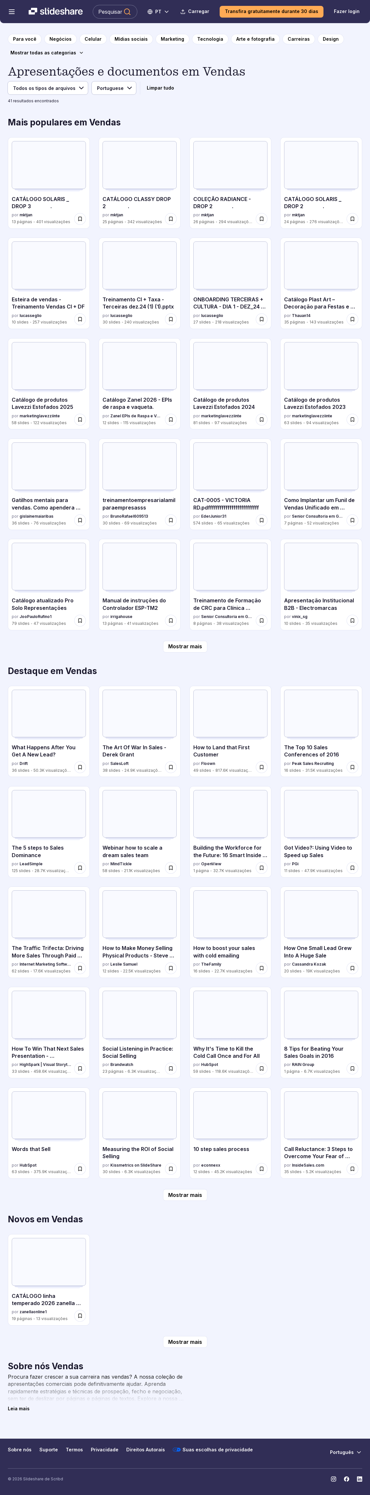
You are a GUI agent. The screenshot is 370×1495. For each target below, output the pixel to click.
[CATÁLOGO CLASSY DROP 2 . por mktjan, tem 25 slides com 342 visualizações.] (139, 182)
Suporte (48, 1449)
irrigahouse (121, 616)
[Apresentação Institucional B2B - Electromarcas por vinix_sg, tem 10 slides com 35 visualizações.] (321, 584)
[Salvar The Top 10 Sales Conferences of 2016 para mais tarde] (352, 767)
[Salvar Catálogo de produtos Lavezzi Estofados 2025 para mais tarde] (80, 419)
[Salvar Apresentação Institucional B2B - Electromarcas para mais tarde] (352, 620)
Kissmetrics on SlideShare (135, 1165)
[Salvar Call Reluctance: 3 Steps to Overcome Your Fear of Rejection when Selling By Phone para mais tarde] (352, 1169)
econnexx (210, 1165)
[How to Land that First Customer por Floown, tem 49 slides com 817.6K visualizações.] (230, 731)
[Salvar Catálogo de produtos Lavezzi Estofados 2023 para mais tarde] (352, 419)
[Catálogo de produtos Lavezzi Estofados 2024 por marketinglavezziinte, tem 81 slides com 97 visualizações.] (230, 383)
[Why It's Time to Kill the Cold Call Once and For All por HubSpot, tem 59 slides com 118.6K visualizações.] (230, 1032)
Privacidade (104, 1449)
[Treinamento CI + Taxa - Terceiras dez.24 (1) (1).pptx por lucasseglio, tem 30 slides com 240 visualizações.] (139, 283)
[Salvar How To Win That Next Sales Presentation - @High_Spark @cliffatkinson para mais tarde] (80, 1068)
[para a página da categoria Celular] (93, 39)
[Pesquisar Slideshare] (115, 11)
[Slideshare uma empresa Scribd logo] (56, 12)
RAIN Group (303, 1064)
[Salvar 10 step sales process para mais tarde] (261, 1169)
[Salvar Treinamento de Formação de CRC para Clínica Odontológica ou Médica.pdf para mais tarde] (261, 620)
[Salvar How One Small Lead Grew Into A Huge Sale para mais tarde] (352, 968)
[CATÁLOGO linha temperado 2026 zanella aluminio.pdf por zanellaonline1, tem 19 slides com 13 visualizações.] (49, 1279)
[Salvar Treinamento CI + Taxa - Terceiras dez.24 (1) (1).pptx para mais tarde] (171, 319)
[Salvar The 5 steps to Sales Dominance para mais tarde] (80, 868)
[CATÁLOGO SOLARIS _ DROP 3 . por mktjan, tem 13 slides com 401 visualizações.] (49, 182)
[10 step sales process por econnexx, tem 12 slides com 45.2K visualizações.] (230, 1133)
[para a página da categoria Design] (331, 39)
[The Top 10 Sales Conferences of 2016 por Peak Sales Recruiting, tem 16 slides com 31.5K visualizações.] (321, 731)
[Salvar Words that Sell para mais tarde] (80, 1169)
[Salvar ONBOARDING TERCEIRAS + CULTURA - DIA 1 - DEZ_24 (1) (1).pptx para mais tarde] (261, 319)
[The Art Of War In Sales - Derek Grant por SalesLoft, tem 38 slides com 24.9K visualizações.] (139, 731)
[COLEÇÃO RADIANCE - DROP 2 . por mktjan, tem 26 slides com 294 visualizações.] (230, 182)
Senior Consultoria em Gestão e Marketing (318, 516)
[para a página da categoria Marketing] (172, 39)
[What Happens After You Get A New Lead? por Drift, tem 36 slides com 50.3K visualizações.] (49, 731)
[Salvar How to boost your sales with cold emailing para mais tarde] (261, 968)
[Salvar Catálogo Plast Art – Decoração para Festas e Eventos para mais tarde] (352, 319)
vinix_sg (300, 616)
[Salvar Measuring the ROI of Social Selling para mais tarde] (171, 1169)
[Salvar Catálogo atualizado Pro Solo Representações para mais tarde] (80, 620)
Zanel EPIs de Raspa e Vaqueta (136, 415)
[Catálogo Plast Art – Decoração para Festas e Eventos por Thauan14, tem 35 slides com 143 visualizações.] (321, 283)
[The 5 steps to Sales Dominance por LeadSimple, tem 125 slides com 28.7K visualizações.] (49, 831)
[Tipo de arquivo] (48, 87)
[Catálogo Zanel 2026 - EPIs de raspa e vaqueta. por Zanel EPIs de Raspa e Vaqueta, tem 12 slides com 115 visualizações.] (139, 383)
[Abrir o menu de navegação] (12, 12)
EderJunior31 (213, 516)
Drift (24, 763)
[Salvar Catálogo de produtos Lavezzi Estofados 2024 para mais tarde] (261, 419)
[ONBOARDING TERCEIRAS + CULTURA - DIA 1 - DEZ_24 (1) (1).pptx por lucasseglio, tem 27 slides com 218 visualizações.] (230, 283)
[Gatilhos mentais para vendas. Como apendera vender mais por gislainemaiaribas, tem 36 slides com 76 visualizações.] (49, 484)
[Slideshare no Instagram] (333, 1479)
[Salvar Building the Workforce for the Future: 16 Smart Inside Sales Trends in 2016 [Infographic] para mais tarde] (261, 868)
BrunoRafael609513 (129, 516)
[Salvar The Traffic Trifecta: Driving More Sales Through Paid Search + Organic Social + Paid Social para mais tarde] (80, 968)
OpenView (211, 863)
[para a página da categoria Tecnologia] (210, 39)
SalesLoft (119, 763)
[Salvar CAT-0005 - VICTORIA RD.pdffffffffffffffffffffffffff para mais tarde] (261, 520)
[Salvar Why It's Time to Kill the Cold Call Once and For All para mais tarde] (261, 1068)
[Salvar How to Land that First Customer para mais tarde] (261, 767)
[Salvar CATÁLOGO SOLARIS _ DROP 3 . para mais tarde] (80, 219)
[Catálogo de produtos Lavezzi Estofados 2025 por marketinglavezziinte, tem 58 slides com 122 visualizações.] (49, 383)
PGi (295, 863)
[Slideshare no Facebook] (346, 1479)
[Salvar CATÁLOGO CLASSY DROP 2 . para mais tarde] (171, 219)
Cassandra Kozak (309, 964)
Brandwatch (121, 1064)
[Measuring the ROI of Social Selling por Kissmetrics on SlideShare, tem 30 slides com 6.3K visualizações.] (139, 1133)
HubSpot (209, 1064)
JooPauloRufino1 (35, 616)
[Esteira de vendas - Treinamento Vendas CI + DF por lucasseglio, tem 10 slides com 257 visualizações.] (49, 283)
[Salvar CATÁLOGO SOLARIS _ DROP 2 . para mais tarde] (352, 219)
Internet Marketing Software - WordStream (46, 964)
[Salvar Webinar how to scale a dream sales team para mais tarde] (171, 868)
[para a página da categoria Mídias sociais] (131, 39)
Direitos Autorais (145, 1449)
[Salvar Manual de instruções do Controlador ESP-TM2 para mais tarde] (171, 620)
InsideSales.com (308, 1165)
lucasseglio (31, 315)
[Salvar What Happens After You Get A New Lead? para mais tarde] (80, 767)
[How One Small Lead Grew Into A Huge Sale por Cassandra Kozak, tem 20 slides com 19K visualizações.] (321, 932)
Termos (74, 1449)
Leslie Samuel (123, 964)
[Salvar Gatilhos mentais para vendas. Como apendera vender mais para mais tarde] (80, 520)
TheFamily (211, 964)
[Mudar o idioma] (158, 11)
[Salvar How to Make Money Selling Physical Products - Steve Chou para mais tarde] (171, 968)
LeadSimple (31, 863)
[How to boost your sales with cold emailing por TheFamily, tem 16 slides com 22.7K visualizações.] (230, 932)
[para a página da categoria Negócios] (60, 39)
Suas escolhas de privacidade (213, 1450)
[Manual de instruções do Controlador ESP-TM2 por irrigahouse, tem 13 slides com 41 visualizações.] (139, 584)
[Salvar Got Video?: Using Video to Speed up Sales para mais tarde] (352, 868)
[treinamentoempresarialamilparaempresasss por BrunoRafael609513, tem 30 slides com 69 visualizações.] (139, 484)
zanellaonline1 (33, 1311)
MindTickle (121, 863)
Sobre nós (20, 1449)
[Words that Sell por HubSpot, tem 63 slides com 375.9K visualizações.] (49, 1133)
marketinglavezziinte (40, 415)
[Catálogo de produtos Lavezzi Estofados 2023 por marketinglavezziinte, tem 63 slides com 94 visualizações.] (321, 383)
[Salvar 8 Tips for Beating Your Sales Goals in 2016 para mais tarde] (352, 1068)
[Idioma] (114, 87)
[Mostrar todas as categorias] (47, 53)
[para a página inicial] (25, 39)
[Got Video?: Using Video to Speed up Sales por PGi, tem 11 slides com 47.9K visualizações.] (321, 831)
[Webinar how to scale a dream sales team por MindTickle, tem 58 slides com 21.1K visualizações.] (139, 831)
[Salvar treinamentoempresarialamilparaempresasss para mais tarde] (171, 520)
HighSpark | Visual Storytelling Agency (46, 1064)
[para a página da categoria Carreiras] (298, 39)
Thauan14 (301, 315)
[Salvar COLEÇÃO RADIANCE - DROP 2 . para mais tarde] (261, 219)
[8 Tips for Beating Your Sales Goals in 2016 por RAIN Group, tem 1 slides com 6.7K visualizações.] (321, 1032)
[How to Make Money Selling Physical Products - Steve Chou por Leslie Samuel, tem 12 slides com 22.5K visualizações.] (139, 932)
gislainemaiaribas (36, 516)
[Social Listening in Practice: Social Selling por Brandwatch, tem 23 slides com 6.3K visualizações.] (139, 1032)
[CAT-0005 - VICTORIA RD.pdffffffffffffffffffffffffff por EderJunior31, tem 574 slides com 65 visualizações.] (230, 484)
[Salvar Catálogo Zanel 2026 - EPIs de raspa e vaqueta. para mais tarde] (171, 419)
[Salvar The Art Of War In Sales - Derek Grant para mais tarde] (171, 767)
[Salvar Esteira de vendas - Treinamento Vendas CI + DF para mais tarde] (80, 319)
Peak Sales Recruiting (313, 763)
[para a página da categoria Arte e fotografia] (255, 39)
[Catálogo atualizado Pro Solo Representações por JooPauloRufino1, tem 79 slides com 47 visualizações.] (49, 584)
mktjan (26, 214)
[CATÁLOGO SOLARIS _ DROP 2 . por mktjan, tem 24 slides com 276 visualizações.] (321, 182)
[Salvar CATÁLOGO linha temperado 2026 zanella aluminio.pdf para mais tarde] (80, 1316)
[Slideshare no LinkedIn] (359, 1479)
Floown (208, 763)
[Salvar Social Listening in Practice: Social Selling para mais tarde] (171, 1068)
